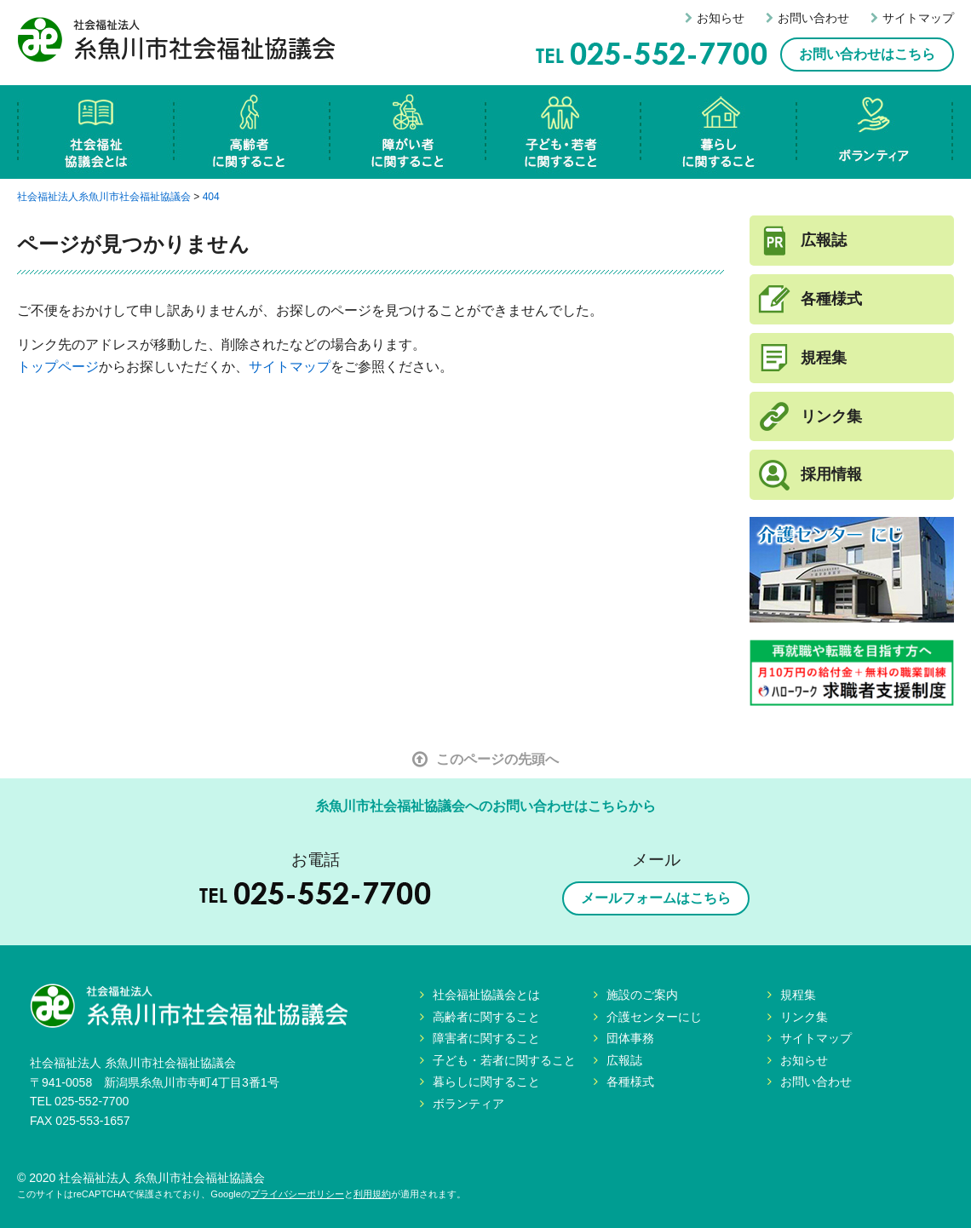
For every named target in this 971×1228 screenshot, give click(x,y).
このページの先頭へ (485, 759)
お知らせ (714, 18)
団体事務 (630, 1038)
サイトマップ (912, 18)
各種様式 (831, 298)
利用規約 (372, 1194)
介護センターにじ (654, 1017)
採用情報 (831, 474)
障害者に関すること (408, 132)
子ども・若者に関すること (563, 132)
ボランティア (875, 132)
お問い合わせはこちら (867, 54)
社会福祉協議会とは (96, 132)
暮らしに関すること (719, 132)
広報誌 (824, 240)
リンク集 (831, 416)
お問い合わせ (807, 18)
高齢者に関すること (252, 132)
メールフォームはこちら (656, 898)
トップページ (58, 366)
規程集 (824, 357)
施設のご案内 (642, 994)
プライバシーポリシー (297, 1194)
